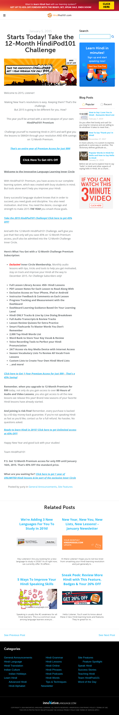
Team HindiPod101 (89, 677)
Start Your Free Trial (97, 66)
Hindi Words (53, 677)
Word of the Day (87, 681)
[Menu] (4, 15)
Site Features (65, 486)
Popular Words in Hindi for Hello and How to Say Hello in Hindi (101, 155)
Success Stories (87, 669)
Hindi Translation (13, 665)
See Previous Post (14, 635)
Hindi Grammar (54, 657)
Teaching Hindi (86, 673)
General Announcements (43, 486)
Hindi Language (13, 661)
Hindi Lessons (54, 661)
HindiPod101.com (76, 707)
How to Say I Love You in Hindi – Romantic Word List (101, 113)
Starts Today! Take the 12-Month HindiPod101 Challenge (40, 43)
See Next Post (107, 635)
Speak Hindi (85, 665)
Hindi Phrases (54, 669)
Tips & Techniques (56, 681)
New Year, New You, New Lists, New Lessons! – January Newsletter (82, 524)
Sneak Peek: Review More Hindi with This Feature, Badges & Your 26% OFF (82, 579)
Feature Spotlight (92, 661)
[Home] (59, 17)
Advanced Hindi (18, 681)
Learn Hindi (10, 677)
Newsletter (47, 685)
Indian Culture (12, 669)
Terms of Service (87, 710)
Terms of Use (102, 707)
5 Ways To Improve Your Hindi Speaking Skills (36, 581)
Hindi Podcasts (54, 673)
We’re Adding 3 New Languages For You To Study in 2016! (36, 524)
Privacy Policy (89, 707)
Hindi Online (53, 665)
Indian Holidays (17, 673)
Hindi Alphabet (17, 685)
